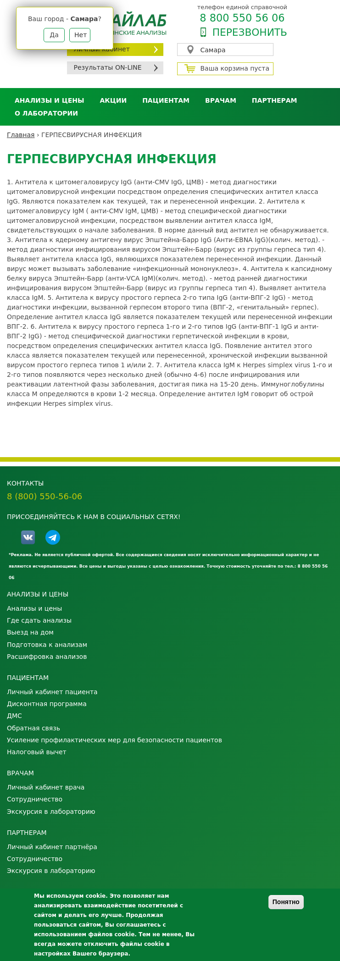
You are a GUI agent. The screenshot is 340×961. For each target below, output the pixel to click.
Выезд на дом (30, 632)
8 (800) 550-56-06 (44, 496)
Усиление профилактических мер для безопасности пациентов (114, 740)
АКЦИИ (113, 100)
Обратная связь (33, 728)
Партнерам (274, 100)
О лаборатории (46, 113)
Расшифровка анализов (47, 656)
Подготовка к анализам (47, 644)
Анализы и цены (49, 100)
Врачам (220, 100)
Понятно (286, 902)
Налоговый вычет (37, 752)
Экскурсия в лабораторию (51, 811)
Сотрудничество (34, 799)
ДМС (14, 715)
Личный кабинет (102, 49)
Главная (20, 134)
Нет (80, 35)
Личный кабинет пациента (52, 692)
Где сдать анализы (39, 620)
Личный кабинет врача (45, 787)
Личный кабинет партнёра (52, 847)
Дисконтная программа (47, 703)
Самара (213, 50)
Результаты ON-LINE (108, 67)
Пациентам (166, 100)
